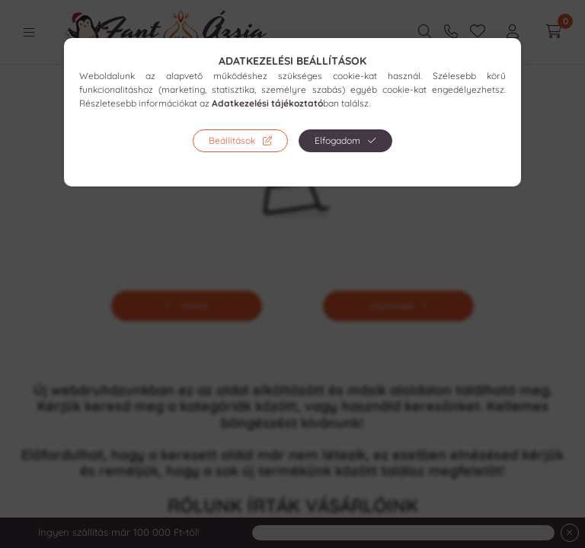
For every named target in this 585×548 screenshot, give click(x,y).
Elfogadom (337, 140)
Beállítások (232, 140)
